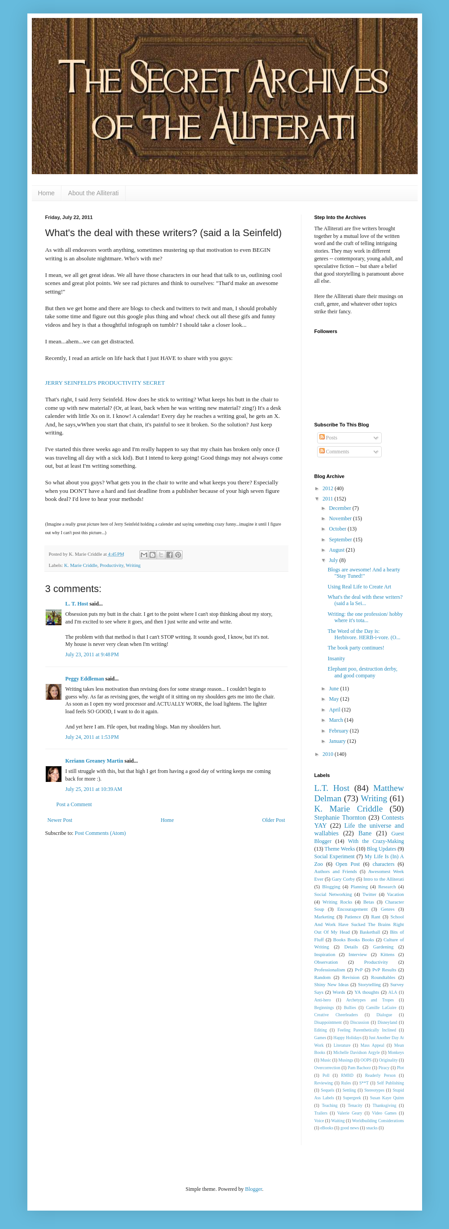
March (336, 720)
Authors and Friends (335, 871)
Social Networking (333, 894)
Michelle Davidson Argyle (356, 1052)
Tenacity (355, 1105)
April (335, 710)
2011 (329, 499)
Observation (326, 962)
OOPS (366, 1060)
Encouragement (352, 909)
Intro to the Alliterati (383, 879)
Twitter (369, 894)
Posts (328, 438)
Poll (326, 1075)
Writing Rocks (337, 901)
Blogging (331, 886)
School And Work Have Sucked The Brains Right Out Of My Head (359, 924)
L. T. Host (76, 604)
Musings (346, 1060)
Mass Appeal (372, 1045)
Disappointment (328, 1022)
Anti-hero (322, 999)
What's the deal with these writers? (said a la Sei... (364, 600)
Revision (350, 977)
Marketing (324, 916)
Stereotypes (374, 1090)
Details (351, 946)
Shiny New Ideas (331, 984)
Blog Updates (382, 849)
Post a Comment (74, 804)
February (339, 731)
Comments (334, 451)
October (338, 529)
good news (349, 1127)
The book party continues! (355, 648)
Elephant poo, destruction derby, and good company (362, 672)
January (338, 741)
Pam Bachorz (359, 1067)
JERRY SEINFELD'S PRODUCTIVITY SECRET (105, 382)
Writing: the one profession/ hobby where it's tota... (365, 617)
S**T (364, 1082)
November (341, 518)
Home (46, 193)
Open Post (348, 864)
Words (339, 992)
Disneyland (387, 1022)
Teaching (329, 1105)
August (337, 550)
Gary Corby (343, 879)
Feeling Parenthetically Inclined (367, 1029)
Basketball (370, 932)
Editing (320, 1029)
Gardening (383, 946)
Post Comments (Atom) (100, 833)
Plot (400, 1067)
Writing (133, 565)
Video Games (384, 1112)
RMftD (347, 1075)
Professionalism (329, 969)
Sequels (327, 1090)
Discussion (359, 1022)
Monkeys (396, 1052)
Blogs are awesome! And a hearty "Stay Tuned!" (363, 572)
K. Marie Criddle (80, 565)
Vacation (395, 894)
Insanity (336, 658)
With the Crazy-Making (376, 841)
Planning (359, 886)
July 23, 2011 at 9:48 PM (92, 654)
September (341, 539)
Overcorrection (327, 1067)
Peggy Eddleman (84, 679)
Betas (368, 901)
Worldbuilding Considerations (378, 1120)
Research (387, 886)
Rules (346, 1082)
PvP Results (384, 969)
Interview (358, 954)
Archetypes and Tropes (370, 999)
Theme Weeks (340, 849)
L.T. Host (332, 788)
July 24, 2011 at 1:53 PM (92, 737)
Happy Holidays (347, 1037)
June (334, 688)
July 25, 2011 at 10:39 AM (93, 789)
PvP (358, 969)
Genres (388, 909)
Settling (349, 1090)
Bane (365, 833)
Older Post (273, 820)
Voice (319, 1120)
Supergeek (352, 1097)
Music (325, 1060)
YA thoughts (366, 992)
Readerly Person (380, 1075)
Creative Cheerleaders (336, 1014)
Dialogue (384, 1014)
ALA (392, 992)
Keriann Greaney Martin (94, 761)
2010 (329, 754)
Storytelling (369, 984)
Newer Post (60, 820)
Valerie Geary (349, 1112)
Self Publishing (390, 1082)
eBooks (326, 1127)
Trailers (321, 1112)
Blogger (253, 1189)
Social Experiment (334, 856)
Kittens (387, 954)
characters (384, 864)
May (334, 699)
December (340, 508)
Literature (342, 1045)
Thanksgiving (385, 1105)
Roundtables (383, 977)
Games (320, 1037)
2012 (329, 488)
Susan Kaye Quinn (387, 1097)
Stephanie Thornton (340, 817)
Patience (352, 916)
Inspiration (325, 954)
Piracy (384, 1067)
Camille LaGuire (381, 1007)
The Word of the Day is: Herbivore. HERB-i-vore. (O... (363, 634)
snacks (372, 1127)
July (334, 560)
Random (322, 977)
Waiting (337, 1120)
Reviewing (323, 1082)
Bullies (350, 1007)
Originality (388, 1060)
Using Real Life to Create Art (359, 587)
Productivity (111, 565)
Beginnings (324, 1007)
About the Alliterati (93, 193)
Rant (375, 916)
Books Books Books (353, 939)
